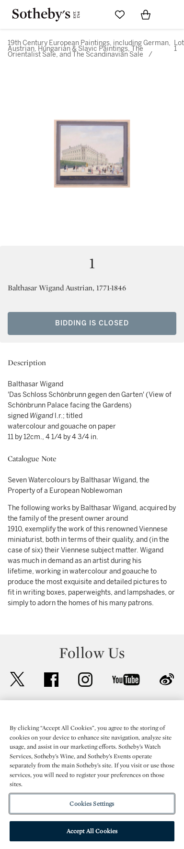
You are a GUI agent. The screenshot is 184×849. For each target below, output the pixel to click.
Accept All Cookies (92, 831)
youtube (126, 679)
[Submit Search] (94, 14)
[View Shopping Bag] (145, 14)
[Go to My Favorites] (120, 14)
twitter (17, 679)
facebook (51, 679)
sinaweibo (167, 679)
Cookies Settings (91, 804)
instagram (85, 679)
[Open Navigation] (171, 14)
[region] (92, 774)
